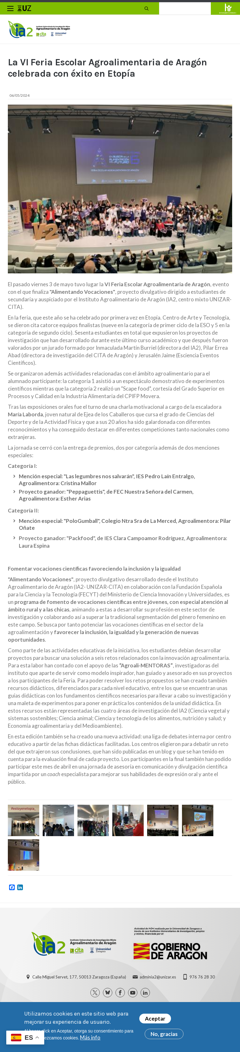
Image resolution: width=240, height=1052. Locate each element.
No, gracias (164, 1034)
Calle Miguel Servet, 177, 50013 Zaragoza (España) (79, 978)
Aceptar (155, 1019)
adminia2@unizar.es (158, 978)
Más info (90, 1037)
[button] (24, 822)
